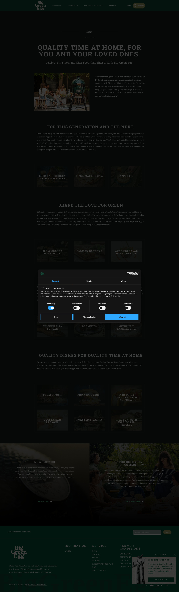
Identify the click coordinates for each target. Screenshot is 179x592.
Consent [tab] (55, 281)
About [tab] (123, 281)
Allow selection (89, 317)
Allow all (122, 317)
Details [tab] (89, 281)
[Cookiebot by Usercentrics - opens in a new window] (128, 273)
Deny (56, 317)
